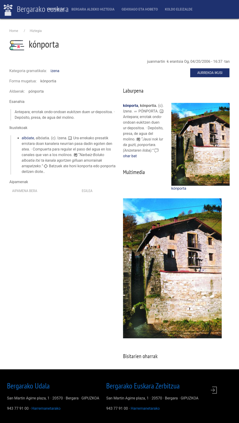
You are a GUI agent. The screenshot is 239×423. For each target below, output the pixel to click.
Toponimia (55, 9)
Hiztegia (36, 31)
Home (13, 31)
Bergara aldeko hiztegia (93, 9)
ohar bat (130, 156)
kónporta (178, 188)
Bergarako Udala (28, 386)
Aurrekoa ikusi (209, 73)
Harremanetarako (46, 408)
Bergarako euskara (36, 9)
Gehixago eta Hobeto (140, 9)
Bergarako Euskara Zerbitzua (143, 386)
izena (55, 71)
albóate (28, 138)
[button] (200, 144)
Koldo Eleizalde (178, 9)
